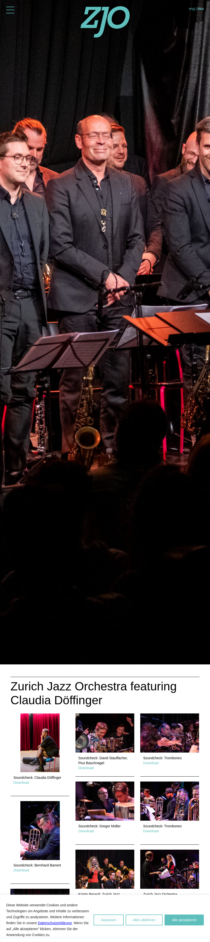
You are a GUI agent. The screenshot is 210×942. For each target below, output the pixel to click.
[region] (105, 918)
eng (192, 9)
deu (201, 9)
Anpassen (108, 920)
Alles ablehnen (144, 920)
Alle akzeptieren (184, 920)
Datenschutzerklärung (55, 923)
